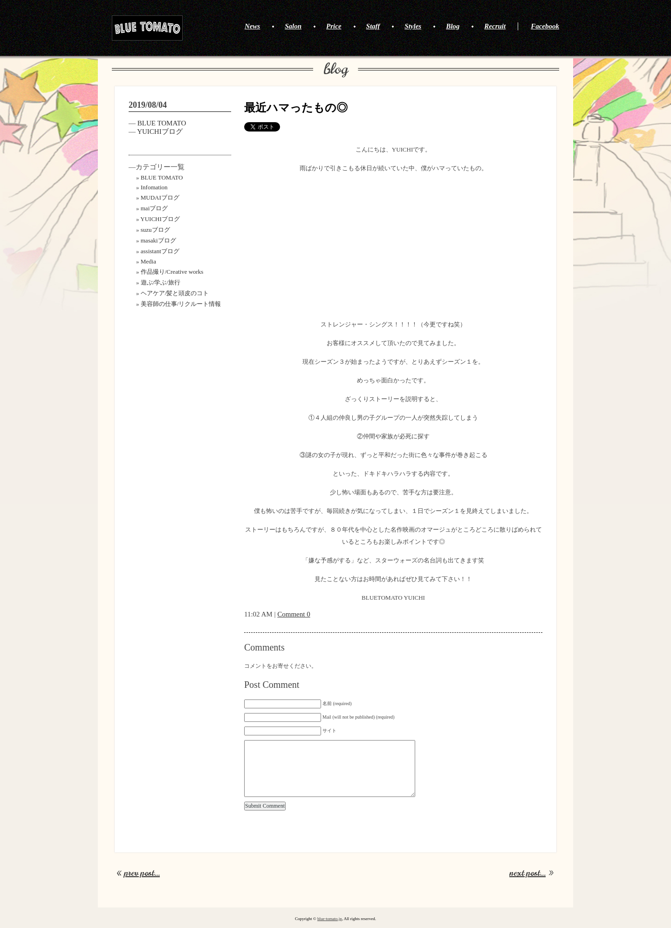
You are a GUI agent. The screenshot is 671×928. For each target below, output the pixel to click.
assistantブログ (160, 251)
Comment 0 (293, 614)
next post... (527, 873)
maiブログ (154, 208)
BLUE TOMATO (147, 28)
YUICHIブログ (160, 131)
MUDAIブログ (160, 197)
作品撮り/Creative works (172, 271)
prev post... (142, 873)
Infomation (154, 187)
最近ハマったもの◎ (296, 108)
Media (148, 261)
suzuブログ (155, 229)
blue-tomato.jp (329, 918)
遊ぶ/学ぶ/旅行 (160, 282)
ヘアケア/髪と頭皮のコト (175, 293)
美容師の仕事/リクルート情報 (181, 303)
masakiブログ (158, 240)
